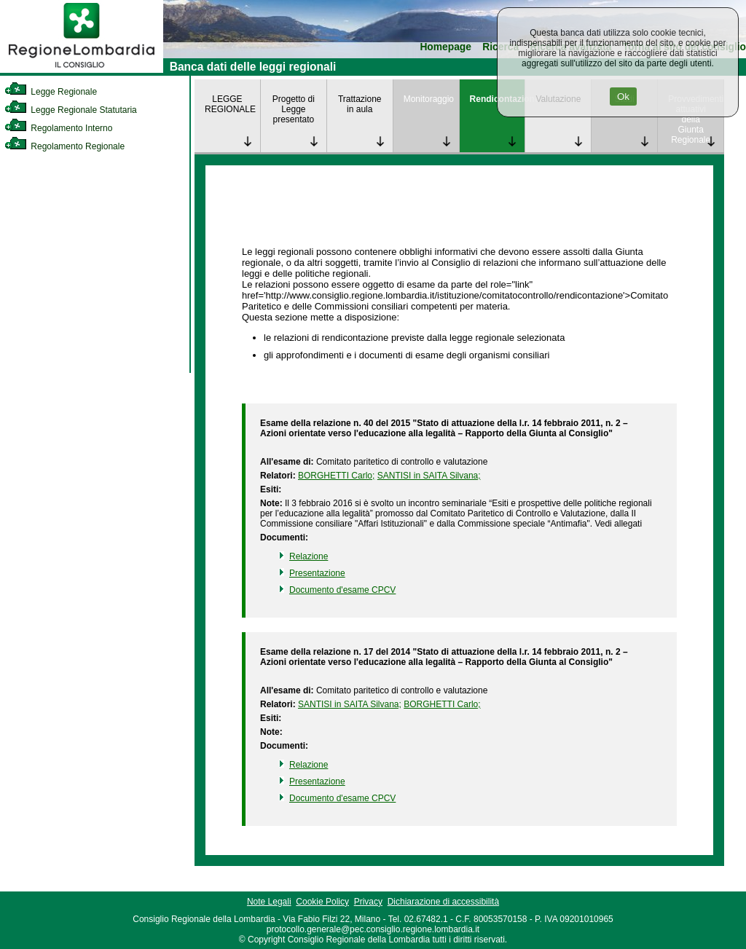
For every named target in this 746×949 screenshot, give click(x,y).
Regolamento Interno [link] (58, 128)
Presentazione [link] (317, 573)
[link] (81, 70)
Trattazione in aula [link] (360, 104)
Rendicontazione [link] (497, 99)
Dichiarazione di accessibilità (443, 902)
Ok (623, 96)
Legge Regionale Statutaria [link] (70, 110)
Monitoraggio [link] (429, 99)
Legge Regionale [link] (50, 92)
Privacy (368, 902)
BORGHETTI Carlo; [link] (336, 475)
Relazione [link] (308, 556)
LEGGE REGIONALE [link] (230, 104)
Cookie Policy (322, 902)
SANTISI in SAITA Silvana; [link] (429, 475)
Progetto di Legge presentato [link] (293, 109)
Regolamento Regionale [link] (64, 146)
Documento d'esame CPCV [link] (342, 590)
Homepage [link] (445, 47)
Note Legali (269, 902)
